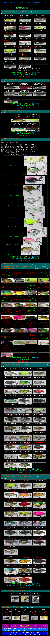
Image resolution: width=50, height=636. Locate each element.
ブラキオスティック (23, 111)
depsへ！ (33, 626)
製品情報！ (14, 626)
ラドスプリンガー (22, 80)
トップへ (5, 626)
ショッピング (42, 626)
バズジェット (20, 364)
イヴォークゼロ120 (23, 139)
